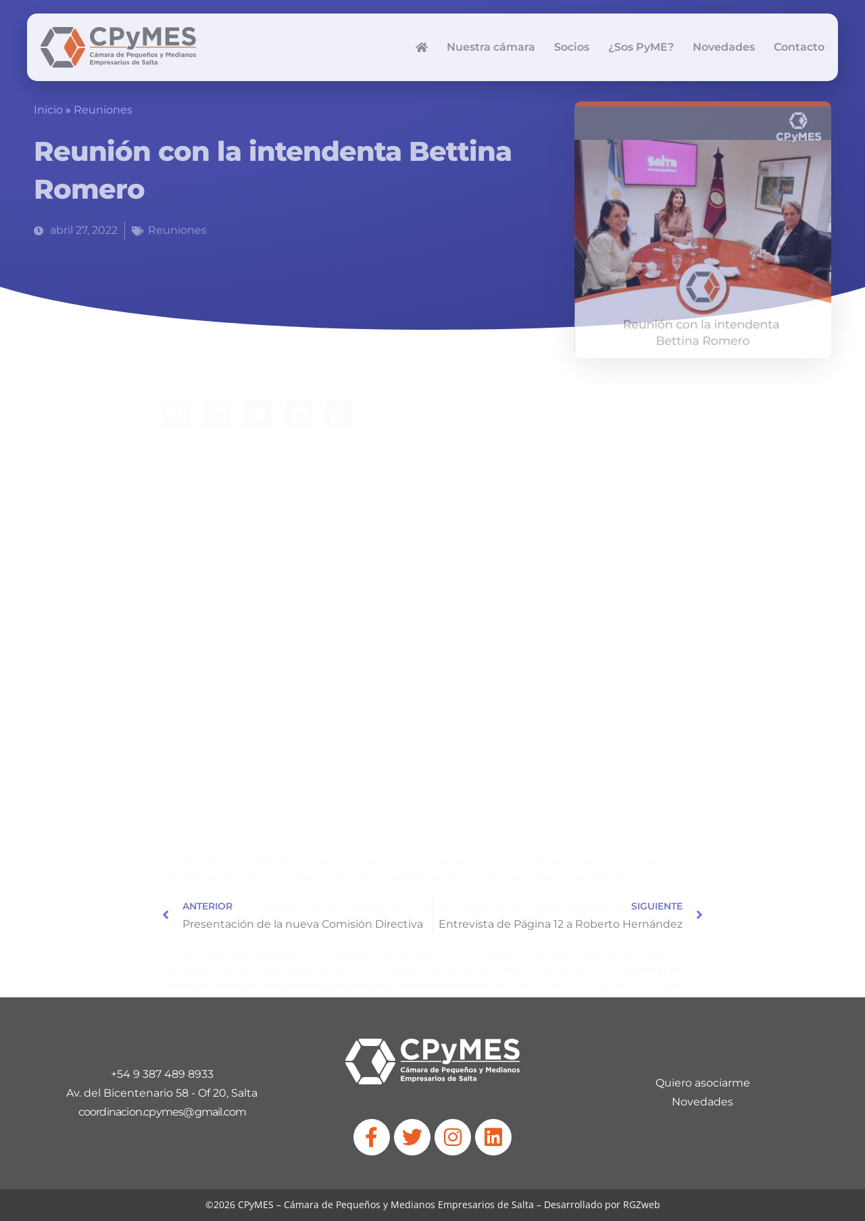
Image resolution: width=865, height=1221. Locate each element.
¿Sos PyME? (641, 47)
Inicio (48, 109)
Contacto (799, 47)
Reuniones (103, 109)
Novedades (724, 47)
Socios (571, 47)
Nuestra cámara (491, 47)
